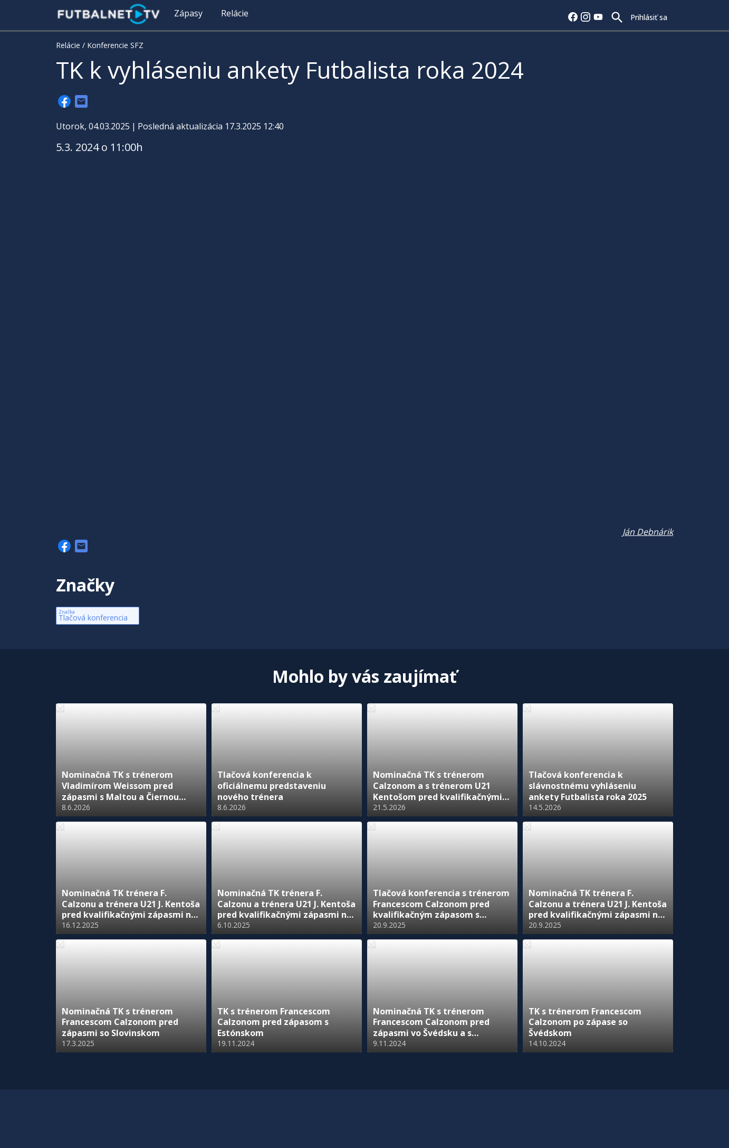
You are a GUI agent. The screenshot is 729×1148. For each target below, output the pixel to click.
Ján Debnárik (647, 532)
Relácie (234, 13)
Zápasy (188, 13)
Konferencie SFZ (115, 45)
